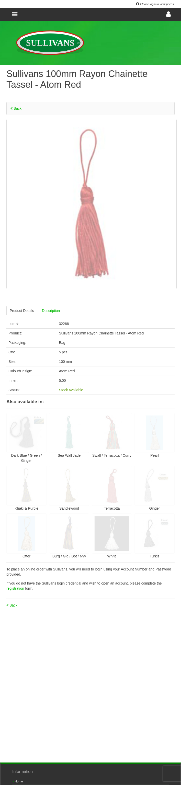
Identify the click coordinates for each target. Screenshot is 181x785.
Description (51, 311)
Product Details (22, 311)
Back (15, 108)
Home (18, 781)
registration (15, 588)
